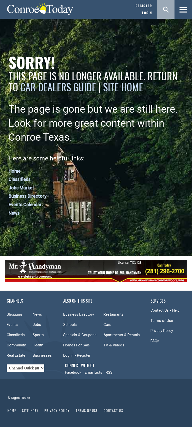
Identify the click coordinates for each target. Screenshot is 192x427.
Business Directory (27, 196)
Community (16, 345)
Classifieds (19, 179)
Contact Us (113, 410)
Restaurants (114, 314)
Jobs (37, 324)
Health (38, 345)
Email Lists (93, 372)
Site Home (123, 86)
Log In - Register (76, 355)
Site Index (30, 410)
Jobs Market (21, 187)
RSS (109, 372)
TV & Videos (114, 345)
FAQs (154, 341)
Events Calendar (25, 204)
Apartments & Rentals (122, 335)
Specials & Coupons (79, 335)
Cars (107, 324)
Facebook (73, 372)
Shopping (14, 314)
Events (12, 324)
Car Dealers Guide (58, 86)
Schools (70, 324)
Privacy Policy (161, 330)
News (14, 213)
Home (14, 171)
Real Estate (16, 355)
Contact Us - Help (165, 310)
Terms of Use (161, 320)
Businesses (42, 355)
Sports (38, 335)
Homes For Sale (76, 345)
